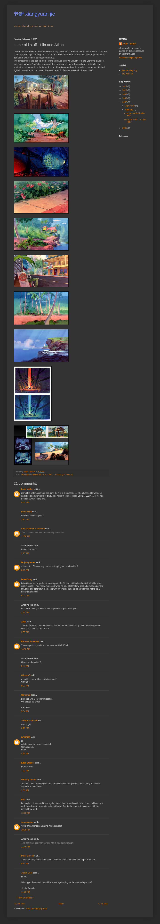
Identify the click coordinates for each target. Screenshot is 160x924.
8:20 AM (25, 570)
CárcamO (25, 675)
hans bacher (27, 489)
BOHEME (25, 737)
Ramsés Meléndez (30, 641)
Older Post (103, 904)
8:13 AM (25, 863)
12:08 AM (25, 813)
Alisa (23, 622)
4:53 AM (25, 753)
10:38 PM (25, 649)
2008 (124, 98)
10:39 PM (25, 830)
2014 (124, 86)
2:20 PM (25, 612)
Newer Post (19, 904)
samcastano (27, 822)
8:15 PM (25, 728)
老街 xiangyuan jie (34, 14)
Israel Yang (26, 579)
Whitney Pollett (28, 779)
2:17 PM (25, 519)
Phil (23, 799)
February (129, 109)
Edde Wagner (27, 763)
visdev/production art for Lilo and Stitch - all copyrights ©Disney (47, 474)
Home (62, 904)
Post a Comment (25, 898)
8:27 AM (25, 686)
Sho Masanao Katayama (33, 529)
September (130, 106)
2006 (124, 128)
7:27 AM (25, 770)
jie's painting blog (129, 70)
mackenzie (26, 512)
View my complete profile (130, 57)
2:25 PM (25, 553)
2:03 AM (25, 790)
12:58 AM (25, 536)
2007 (124, 102)
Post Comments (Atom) (36, 909)
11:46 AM (25, 847)
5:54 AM (25, 711)
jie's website (127, 74)
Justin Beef (26, 873)
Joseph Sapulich (29, 720)
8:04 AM (25, 666)
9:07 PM (25, 596)
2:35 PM (25, 632)
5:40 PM (25, 502)
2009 (124, 94)
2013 (124, 90)
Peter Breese (27, 856)
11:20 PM (25, 892)
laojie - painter (28, 562)
